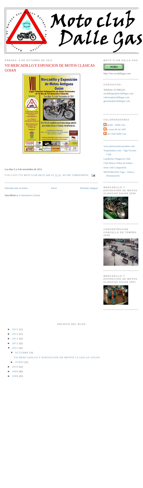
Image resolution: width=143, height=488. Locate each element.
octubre (22, 352)
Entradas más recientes (16, 188)
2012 (15, 343)
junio (20, 362)
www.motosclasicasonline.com (119, 146)
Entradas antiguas (89, 188)
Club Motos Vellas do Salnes (118, 163)
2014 (15, 333)
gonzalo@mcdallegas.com (116, 101)
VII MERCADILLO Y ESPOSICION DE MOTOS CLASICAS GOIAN (50, 68)
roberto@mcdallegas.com (116, 97)
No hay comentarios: (76, 175)
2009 (15, 371)
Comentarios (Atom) (29, 195)
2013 (15, 338)
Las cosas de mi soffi (115, 129)
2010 (15, 366)
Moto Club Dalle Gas (115, 133)
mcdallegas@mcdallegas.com (118, 93)
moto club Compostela (114, 167)
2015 (15, 329)
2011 (15, 347)
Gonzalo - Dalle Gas (114, 124)
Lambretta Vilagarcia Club (116, 158)
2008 (15, 376)
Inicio (54, 188)
